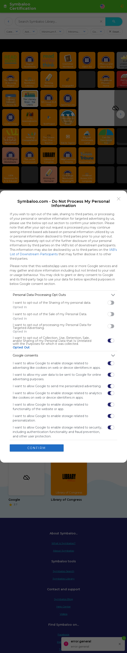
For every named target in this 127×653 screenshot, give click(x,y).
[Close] (119, 199)
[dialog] (63, 327)
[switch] (110, 303)
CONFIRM (36, 448)
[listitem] (63, 295)
